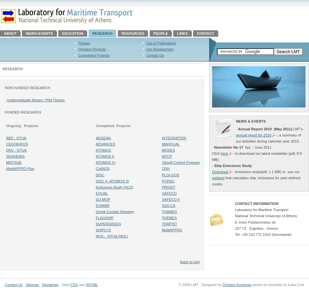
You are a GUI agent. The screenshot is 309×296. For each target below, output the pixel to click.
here (224, 153)
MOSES (168, 150)
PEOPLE (161, 33)
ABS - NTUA (16, 138)
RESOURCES (133, 33)
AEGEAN (103, 138)
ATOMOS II (105, 156)
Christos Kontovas (237, 285)
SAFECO (169, 193)
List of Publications (161, 43)
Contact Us (155, 55)
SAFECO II (171, 199)
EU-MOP (103, 199)
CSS (74, 285)
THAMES (169, 212)
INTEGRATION (174, 138)
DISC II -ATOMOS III (112, 181)
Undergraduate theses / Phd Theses (36, 100)
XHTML (92, 285)
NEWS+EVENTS (39, 33)
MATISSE (14, 162)
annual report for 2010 (253, 135)
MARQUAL (171, 144)
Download (220, 172)
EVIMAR (103, 206)
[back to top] (190, 262)
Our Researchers (159, 49)
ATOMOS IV (106, 162)
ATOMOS (103, 150)
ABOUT (10, 33)
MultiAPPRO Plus (20, 169)
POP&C (168, 181)
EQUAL (102, 193)
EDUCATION (72, 33)
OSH (166, 169)
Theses (84, 43)
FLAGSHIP (105, 218)
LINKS (182, 33)
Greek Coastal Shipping (115, 212)
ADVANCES (106, 144)
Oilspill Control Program (181, 162)
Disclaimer (50, 285)
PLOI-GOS (170, 175)
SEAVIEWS (15, 156)
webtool (218, 178)
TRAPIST (169, 224)
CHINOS (103, 169)
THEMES (169, 218)
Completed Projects (94, 55)
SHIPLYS (103, 230)
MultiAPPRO (172, 230)
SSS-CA (168, 206)
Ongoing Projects (92, 49)
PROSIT (168, 187)
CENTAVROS (17, 144)
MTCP (167, 156)
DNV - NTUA (16, 150)
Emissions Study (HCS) (115, 187)
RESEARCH (102, 33)
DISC (100, 175)
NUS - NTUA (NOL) (112, 236)
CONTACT (205, 33)
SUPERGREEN (108, 224)
